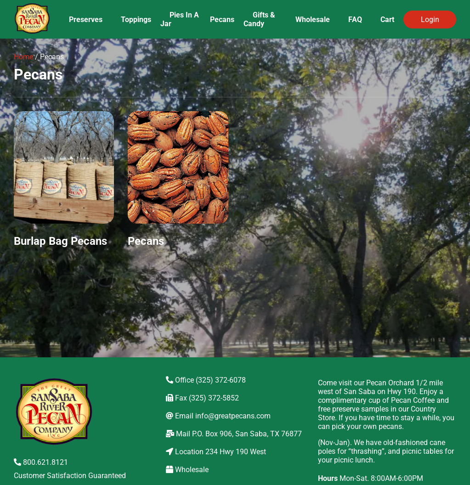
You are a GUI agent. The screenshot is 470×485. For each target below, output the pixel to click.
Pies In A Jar (179, 19)
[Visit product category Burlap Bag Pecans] (64, 184)
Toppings (136, 19)
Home (23, 56)
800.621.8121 (41, 462)
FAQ (355, 19)
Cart (387, 19)
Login (430, 19)
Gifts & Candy (259, 19)
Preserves (85, 19)
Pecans (222, 19)
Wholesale (312, 19)
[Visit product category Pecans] (178, 184)
